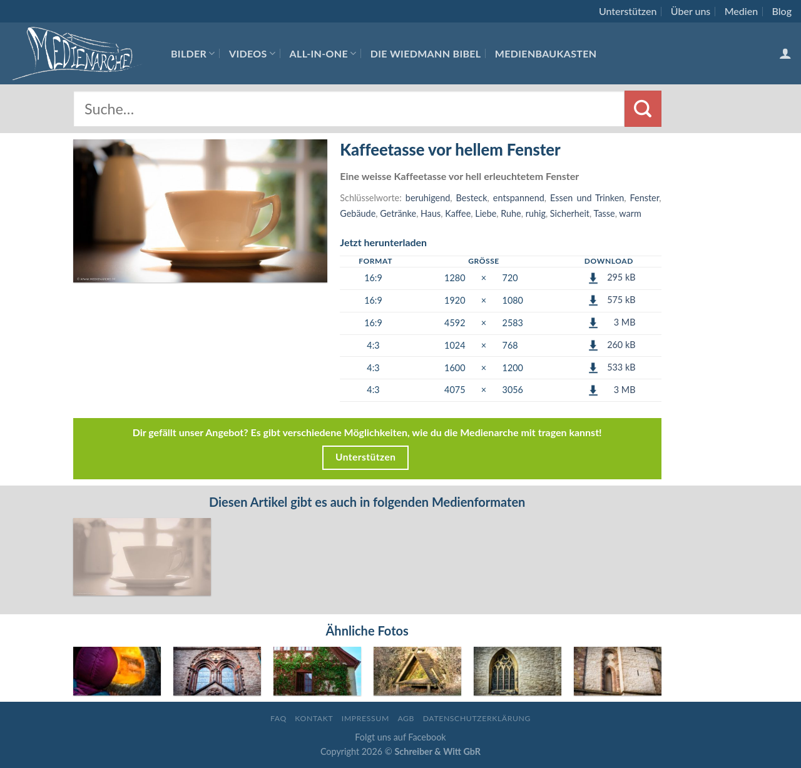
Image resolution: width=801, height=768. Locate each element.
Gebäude (357, 213)
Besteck (471, 197)
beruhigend (428, 197)
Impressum (365, 718)
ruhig (536, 213)
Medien (741, 11)
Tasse (604, 213)
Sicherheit (569, 213)
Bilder (193, 53)
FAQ (278, 718)
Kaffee (458, 213)
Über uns (691, 11)
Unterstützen (627, 11)
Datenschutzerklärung (477, 718)
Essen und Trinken (587, 197)
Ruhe (511, 213)
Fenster (645, 197)
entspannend (518, 197)
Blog (782, 11)
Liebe (485, 213)
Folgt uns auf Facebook (400, 737)
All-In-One (323, 53)
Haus (431, 213)
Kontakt (314, 718)
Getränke (398, 213)
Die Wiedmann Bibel (425, 53)
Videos (252, 53)
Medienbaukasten (546, 53)
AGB (405, 718)
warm (630, 213)
